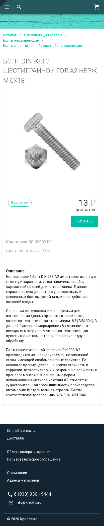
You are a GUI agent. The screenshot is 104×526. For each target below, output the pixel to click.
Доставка (15, 438)
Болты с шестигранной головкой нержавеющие (42, 46)
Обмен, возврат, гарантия (29, 452)
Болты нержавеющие (21, 40)
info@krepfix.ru (28, 502)
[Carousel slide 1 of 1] (52, 185)
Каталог (10, 35)
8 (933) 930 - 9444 (32, 494)
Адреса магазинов (23, 480)
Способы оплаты (21, 431)
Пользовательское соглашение (34, 459)
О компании (17, 473)
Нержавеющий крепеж (43, 35)
